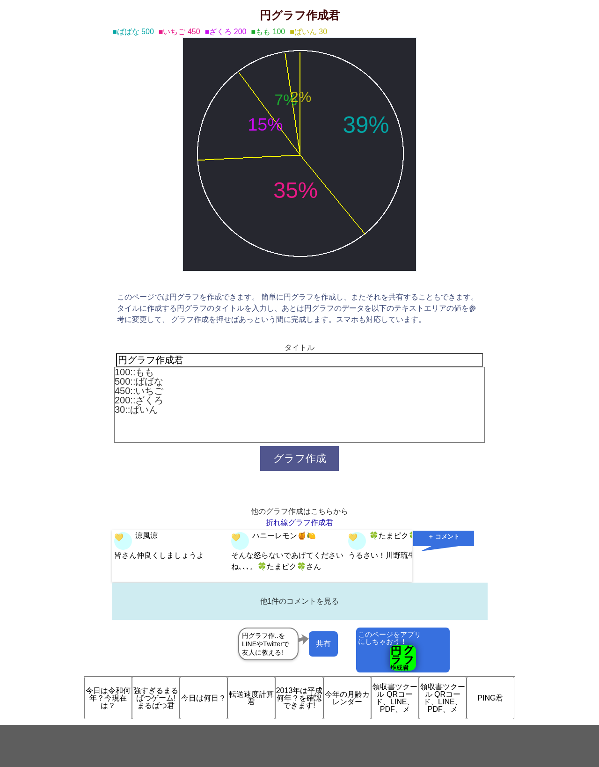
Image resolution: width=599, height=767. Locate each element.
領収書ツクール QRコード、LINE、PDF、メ (395, 698)
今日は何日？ (203, 698)
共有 (323, 644)
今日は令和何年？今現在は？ (108, 698)
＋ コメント (444, 536)
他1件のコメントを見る (299, 601)
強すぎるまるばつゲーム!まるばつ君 (155, 698)
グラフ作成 (299, 458)
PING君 (490, 698)
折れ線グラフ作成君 (299, 522)
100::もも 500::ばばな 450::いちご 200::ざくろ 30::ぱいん (299, 405)
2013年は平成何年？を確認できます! (299, 698)
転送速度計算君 (251, 698)
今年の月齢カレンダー (347, 698)
